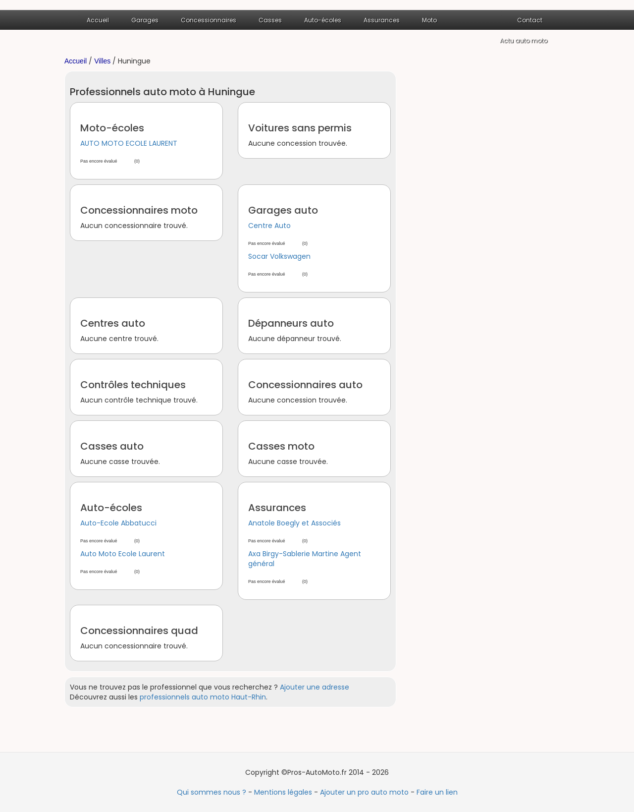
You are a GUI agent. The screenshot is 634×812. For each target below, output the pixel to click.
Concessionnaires (208, 20)
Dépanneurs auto (291, 323)
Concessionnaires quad (139, 631)
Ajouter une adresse (314, 687)
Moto (429, 20)
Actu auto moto (523, 40)
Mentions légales (283, 792)
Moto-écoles (112, 128)
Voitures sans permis (300, 128)
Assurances (382, 20)
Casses (270, 20)
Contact (529, 20)
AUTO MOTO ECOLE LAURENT (128, 143)
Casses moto (281, 446)
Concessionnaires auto (305, 385)
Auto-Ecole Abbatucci (118, 523)
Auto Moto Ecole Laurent (122, 554)
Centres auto (112, 323)
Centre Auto (269, 226)
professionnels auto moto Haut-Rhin (203, 697)
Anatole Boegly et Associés (294, 523)
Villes (102, 61)
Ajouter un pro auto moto (364, 792)
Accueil (98, 20)
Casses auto (112, 446)
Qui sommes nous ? (211, 792)
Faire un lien (437, 792)
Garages (144, 20)
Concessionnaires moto (139, 210)
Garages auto (283, 210)
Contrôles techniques (133, 385)
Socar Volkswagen (279, 256)
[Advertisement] (490, 219)
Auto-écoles (322, 20)
